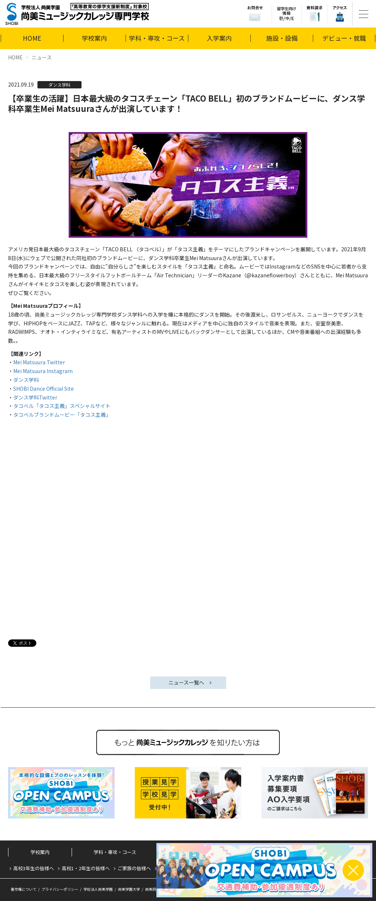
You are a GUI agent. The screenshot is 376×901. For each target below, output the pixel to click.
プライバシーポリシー (59, 889)
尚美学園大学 (129, 889)
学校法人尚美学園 (98, 889)
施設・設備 (281, 38)
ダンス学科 (26, 379)
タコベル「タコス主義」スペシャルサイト (62, 405)
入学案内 (219, 38)
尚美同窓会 (154, 889)
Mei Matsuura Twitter (39, 362)
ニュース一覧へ (186, 682)
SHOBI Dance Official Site (43, 388)
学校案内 (94, 38)
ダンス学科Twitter (35, 397)
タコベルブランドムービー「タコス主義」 (62, 414)
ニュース (42, 57)
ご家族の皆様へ (134, 868)
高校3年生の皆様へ (33, 868)
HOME (32, 38)
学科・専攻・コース (157, 38)
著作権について (23, 889)
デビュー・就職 (344, 38)
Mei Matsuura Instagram (43, 371)
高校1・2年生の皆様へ (86, 868)
